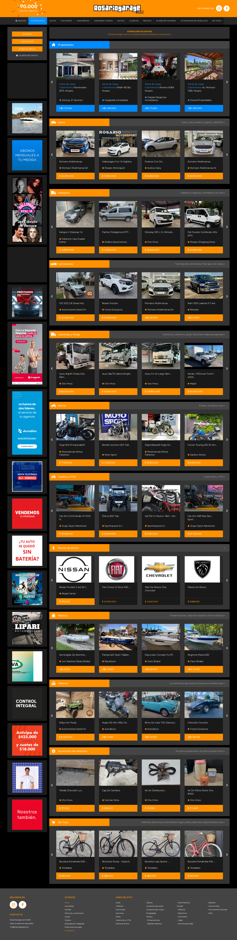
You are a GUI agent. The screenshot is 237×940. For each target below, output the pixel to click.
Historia (68, 920)
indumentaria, (210, 822)
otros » (221, 822)
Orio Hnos (151, 242)
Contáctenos (70, 931)
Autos (118, 903)
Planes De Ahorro (197, 587)
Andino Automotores (114, 242)
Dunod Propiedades (199, 100)
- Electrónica (182, 913)
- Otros (210, 913)
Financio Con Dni (154, 161)
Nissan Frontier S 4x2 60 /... (73, 587)
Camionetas (120, 910)
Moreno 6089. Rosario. (159, 87)
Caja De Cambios (111, 790)
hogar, (181, 822)
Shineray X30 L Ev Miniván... (159, 232)
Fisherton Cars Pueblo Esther (72, 240)
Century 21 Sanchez (71, 100)
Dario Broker (153, 661)
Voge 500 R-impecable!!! (72, 445)
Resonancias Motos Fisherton (71, 453)
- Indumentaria (213, 906)
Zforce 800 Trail (110, 516)
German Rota (110, 800)
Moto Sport (109, 454)
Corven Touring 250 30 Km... (202, 445)
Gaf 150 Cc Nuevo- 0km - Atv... (161, 516)
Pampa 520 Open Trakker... (116, 655)
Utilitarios (119, 906)
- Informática (182, 917)
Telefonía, (146, 822)
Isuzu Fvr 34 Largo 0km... (158, 373)
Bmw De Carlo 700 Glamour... (160, 722)
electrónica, (158, 822)
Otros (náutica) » (216, 615)
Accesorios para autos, (188, 751)
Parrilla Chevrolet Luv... (71, 790)
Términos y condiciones (74, 913)
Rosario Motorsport (113, 168)
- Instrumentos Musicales (217, 910)
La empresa (69, 906)
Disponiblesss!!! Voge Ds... (158, 445)
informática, (170, 822)
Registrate (27, 41)
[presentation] (51, 82)
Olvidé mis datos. (27, 55)
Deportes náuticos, (197, 615)
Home (67, 903)
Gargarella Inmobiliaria (115, 100)
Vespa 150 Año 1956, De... (115, 722)
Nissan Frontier (110, 303)
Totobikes (65, 868)
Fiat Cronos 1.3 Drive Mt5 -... (116, 587)
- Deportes (211, 903)
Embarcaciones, (178, 615)
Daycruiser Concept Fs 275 (159, 655)
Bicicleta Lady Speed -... (157, 861)
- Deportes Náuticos (154, 924)
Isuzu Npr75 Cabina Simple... (117, 373)
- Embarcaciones (153, 920)
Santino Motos (197, 454)
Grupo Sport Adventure (72, 526)
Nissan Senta (67, 593)
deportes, (197, 822)
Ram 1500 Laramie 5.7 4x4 (201, 303)
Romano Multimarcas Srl (73, 168)
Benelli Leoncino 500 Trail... (116, 445)
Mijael (192, 383)
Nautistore (109, 661)
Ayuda (67, 917)
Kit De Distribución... (155, 790)
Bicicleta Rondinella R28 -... (73, 861)
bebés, (188, 822)
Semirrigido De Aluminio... (72, 655)
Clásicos (149, 903)
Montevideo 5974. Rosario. (73, 87)
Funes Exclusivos (112, 309)
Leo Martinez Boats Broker (74, 661)
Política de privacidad (73, 927)
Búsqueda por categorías (74, 924)
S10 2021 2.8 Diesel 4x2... (72, 303)
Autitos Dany (153, 168)
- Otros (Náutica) (183, 903)
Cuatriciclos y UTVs (123, 920)
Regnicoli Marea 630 (198, 655)
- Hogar (180, 920)
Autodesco (109, 729)
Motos (118, 917)
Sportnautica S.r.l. (112, 526)
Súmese (68, 910)
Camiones (120, 913)
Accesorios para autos (154, 906)
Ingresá (27, 34)
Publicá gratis (27, 49)
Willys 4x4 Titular (67, 722)
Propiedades (151, 913)
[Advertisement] (27, 80)
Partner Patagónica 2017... (116, 232)
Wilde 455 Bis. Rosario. (116, 87)
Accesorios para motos (211, 751)
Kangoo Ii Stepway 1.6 (70, 232)
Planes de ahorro (122, 924)
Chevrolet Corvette (198, 722)
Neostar (193, 309)
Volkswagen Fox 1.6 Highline (117, 161)
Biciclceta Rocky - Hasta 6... (116, 861)
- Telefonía (181, 910)
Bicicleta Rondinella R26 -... (202, 861)
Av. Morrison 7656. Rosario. (201, 87)
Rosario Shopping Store (201, 242)
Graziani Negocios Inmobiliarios (155, 99)
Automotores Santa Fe (72, 309)
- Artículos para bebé (185, 924)
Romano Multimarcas (70, 161)
